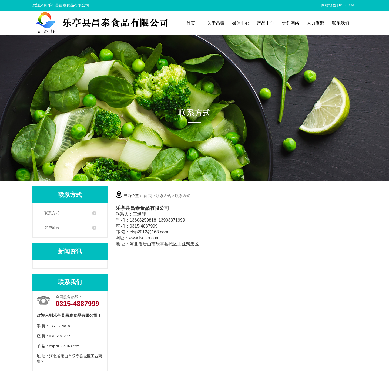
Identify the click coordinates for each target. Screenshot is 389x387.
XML (352, 5)
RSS (342, 5)
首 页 (147, 196)
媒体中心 (240, 23)
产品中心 (265, 23)
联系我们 (340, 23)
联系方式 (51, 213)
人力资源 (315, 23)
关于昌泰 (215, 23)
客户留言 (51, 228)
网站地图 (328, 5)
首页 (190, 23)
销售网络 (290, 23)
